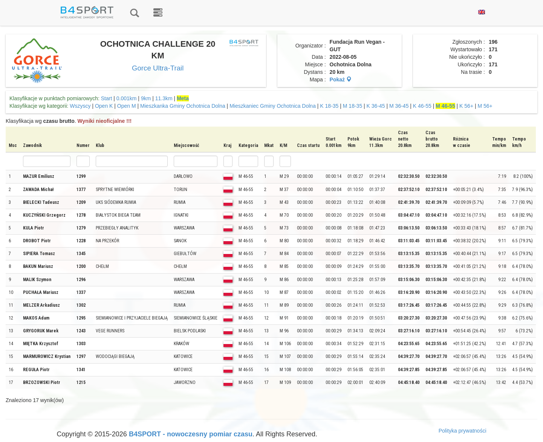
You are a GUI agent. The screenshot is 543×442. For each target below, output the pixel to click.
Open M (126, 106)
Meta (183, 98)
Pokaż (341, 79)
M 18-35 (352, 106)
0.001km (126, 98)
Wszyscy (80, 106)
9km (146, 98)
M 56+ (485, 106)
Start (106, 98)
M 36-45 (398, 106)
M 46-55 (445, 106)
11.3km (164, 98)
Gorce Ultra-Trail (158, 68)
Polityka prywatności (462, 431)
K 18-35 (329, 106)
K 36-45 (376, 106)
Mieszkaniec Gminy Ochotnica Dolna (272, 106)
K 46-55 (422, 106)
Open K (104, 106)
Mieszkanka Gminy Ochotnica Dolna (182, 106)
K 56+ (466, 106)
